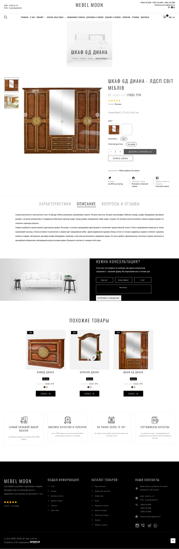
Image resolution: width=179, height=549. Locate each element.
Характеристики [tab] (55, 204)
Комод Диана (45, 372)
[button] (164, 17)
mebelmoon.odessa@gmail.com (164, 5)
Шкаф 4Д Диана (133, 372)
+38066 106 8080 (169, 2)
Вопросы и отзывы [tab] (121, 204)
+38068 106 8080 (145, 2)
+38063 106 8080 (157, 2)
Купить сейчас (120, 158)
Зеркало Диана (89, 372)
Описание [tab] (86, 204)
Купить (46, 393)
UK (174, 17)
